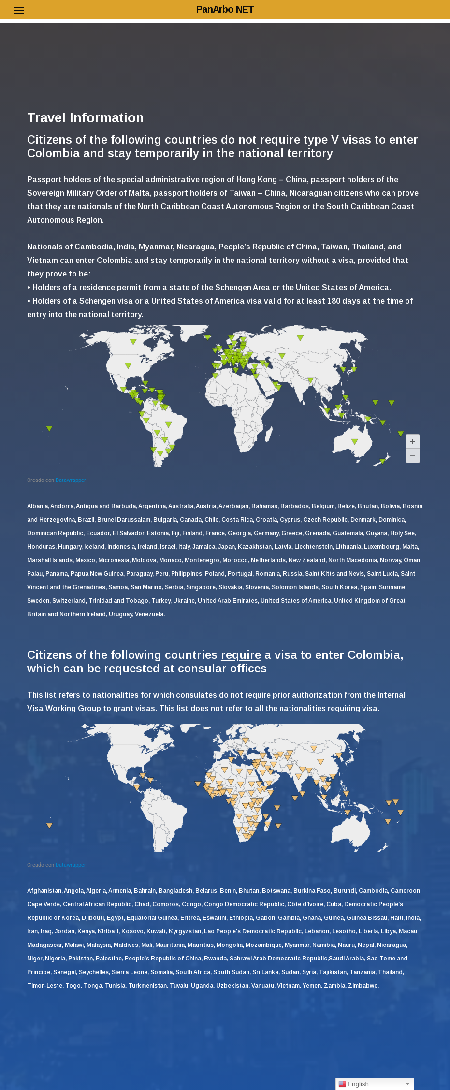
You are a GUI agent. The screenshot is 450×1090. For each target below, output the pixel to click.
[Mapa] (225, 404)
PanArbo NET (225, 9)
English (353, 1084)
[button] (19, 10)
